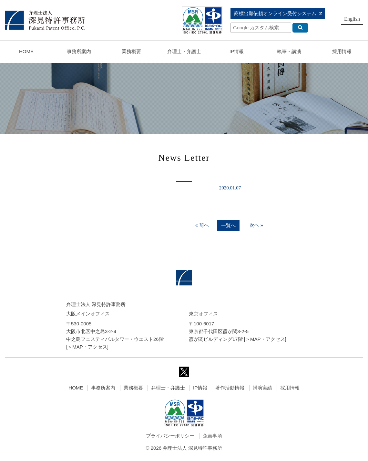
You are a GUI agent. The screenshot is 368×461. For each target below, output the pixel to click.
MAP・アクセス (89, 347)
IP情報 (200, 387)
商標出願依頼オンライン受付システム (275, 13)
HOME (26, 51)
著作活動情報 (229, 387)
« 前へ (202, 225)
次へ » (256, 225)
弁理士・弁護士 (184, 51)
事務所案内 (103, 387)
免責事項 (212, 435)
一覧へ (228, 225)
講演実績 (262, 387)
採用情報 (290, 387)
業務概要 (131, 51)
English (352, 19)
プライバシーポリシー (170, 435)
